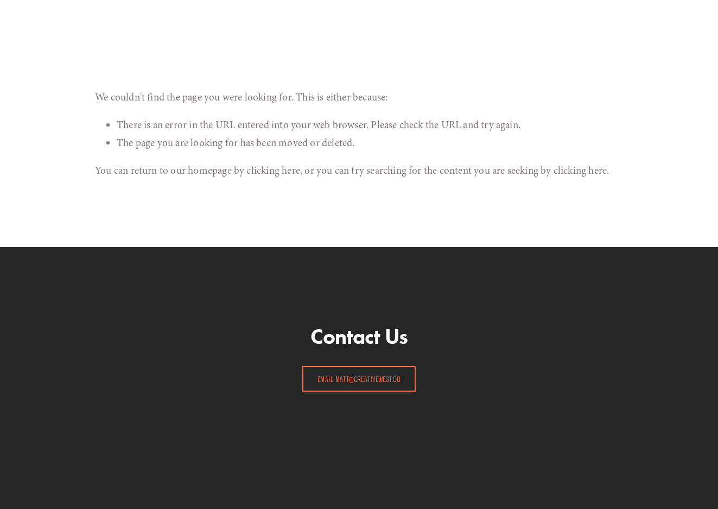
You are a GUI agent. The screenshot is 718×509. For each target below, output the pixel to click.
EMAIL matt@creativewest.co (359, 379)
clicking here (273, 171)
